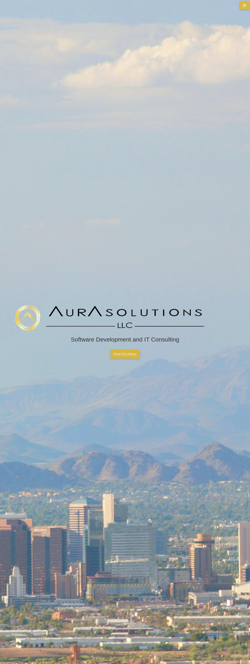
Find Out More (125, 354)
